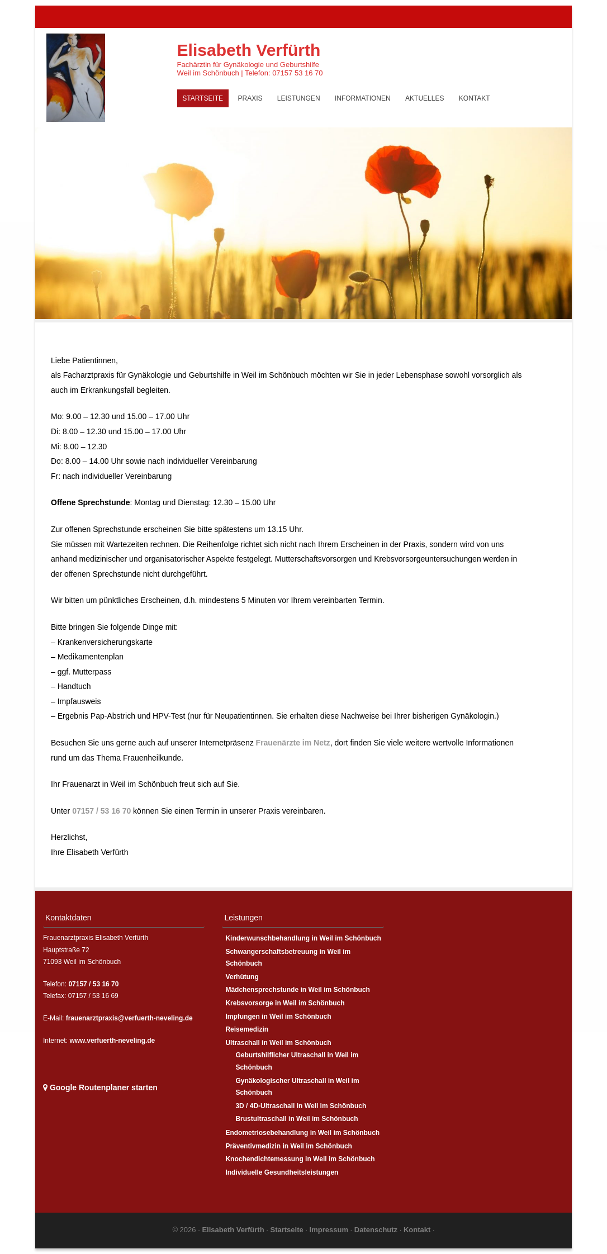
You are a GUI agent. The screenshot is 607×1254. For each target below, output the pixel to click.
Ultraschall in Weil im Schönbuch (278, 1043)
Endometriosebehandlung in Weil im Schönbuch (302, 1133)
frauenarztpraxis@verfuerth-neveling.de (129, 1018)
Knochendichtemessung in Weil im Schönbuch (299, 1159)
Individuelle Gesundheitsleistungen (281, 1172)
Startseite (202, 98)
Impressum (330, 1230)
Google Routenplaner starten (100, 1087)
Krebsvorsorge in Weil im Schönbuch (284, 1003)
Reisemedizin (246, 1029)
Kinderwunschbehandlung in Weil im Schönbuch (303, 938)
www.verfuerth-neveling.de (112, 1040)
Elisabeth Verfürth (249, 50)
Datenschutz (377, 1230)
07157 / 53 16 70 (101, 810)
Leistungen (298, 98)
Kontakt (474, 98)
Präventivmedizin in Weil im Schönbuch (288, 1146)
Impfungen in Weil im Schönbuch (278, 1016)
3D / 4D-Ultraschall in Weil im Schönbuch (300, 1106)
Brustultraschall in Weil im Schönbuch (296, 1119)
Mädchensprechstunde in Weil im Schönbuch (297, 990)
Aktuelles (424, 98)
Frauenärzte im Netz (293, 742)
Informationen (363, 98)
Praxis (250, 98)
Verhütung (241, 977)
